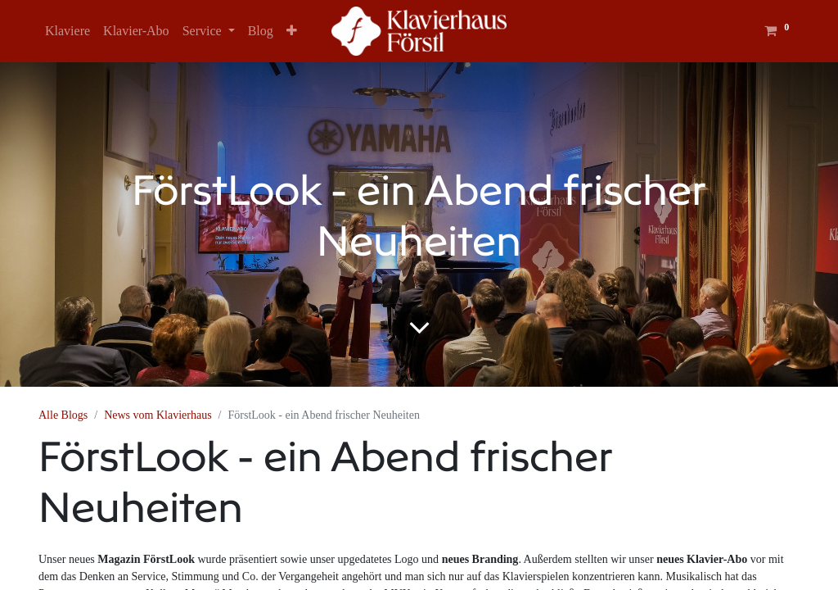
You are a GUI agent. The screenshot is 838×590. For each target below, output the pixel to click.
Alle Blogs (63, 415)
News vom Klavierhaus (157, 415)
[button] (292, 31)
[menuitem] (67, 31)
